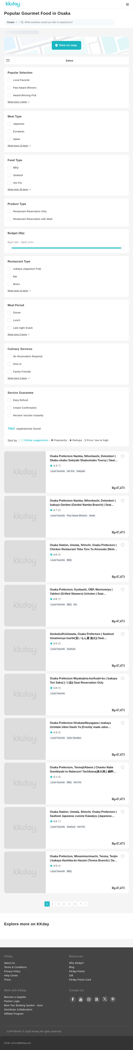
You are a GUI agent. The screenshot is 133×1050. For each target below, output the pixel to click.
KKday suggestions (34, 440)
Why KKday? (76, 963)
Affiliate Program (14, 1013)
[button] (13, 22)
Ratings (75, 440)
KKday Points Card (80, 979)
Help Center (11, 975)
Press (7, 979)
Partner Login (12, 1001)
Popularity (59, 440)
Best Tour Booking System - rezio (23, 1005)
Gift (71, 975)
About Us (9, 963)
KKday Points (77, 971)
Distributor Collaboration (18, 1009)
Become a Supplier (15, 997)
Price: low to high (97, 440)
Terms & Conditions (15, 967)
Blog (71, 967)
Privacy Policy (12, 971)
